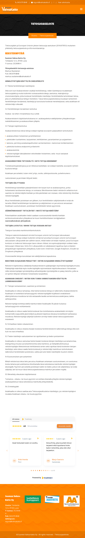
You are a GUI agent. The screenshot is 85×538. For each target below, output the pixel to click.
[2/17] (35, 470)
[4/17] (40, 470)
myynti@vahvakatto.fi (41, 2)
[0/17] (31, 470)
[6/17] (44, 470)
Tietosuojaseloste (62, 534)
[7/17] (46, 470)
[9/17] (50, 470)
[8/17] (48, 470)
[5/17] (42, 470)
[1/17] (33, 470)
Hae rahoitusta (64, 2)
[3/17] (37, 470)
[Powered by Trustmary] (42, 478)
